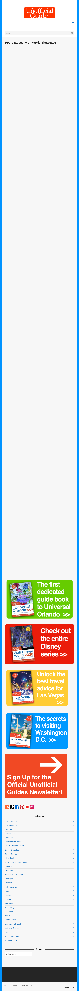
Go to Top (69, 988)
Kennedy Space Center (14, 875)
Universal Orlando (12, 928)
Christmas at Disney (12, 842)
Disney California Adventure (15, 846)
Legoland (8, 883)
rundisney (9, 899)
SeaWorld (9, 903)
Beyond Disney (11, 821)
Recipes (8, 895)
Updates (8, 932)
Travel (7, 916)
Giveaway (9, 871)
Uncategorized (10, 920)
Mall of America (11, 887)
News (7, 891)
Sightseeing (9, 908)
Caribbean (9, 829)
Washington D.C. (11, 940)
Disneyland (9, 858)
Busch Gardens (11, 825)
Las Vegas (9, 879)
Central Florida (10, 834)
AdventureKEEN (27, 985)
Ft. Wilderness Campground (16, 862)
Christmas (9, 838)
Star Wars (9, 912)
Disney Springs (11, 854)
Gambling (8, 866)
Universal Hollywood (13, 924)
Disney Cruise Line (12, 850)
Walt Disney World (12, 936)
